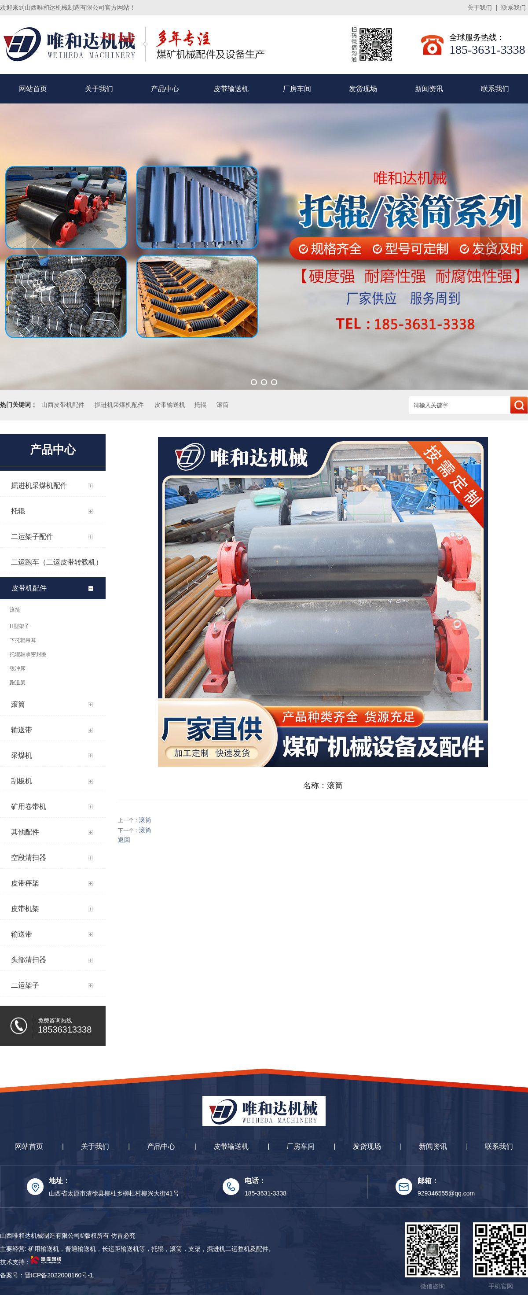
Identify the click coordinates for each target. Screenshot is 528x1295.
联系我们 (513, 7)
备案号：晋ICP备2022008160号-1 (46, 1275)
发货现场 (363, 88)
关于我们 (479, 7)
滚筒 (222, 405)
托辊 (200, 405)
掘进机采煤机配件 (119, 405)
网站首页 (33, 88)
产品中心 (165, 88)
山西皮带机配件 (62, 405)
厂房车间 (297, 88)
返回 (124, 839)
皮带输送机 (231, 88)
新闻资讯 (429, 88)
